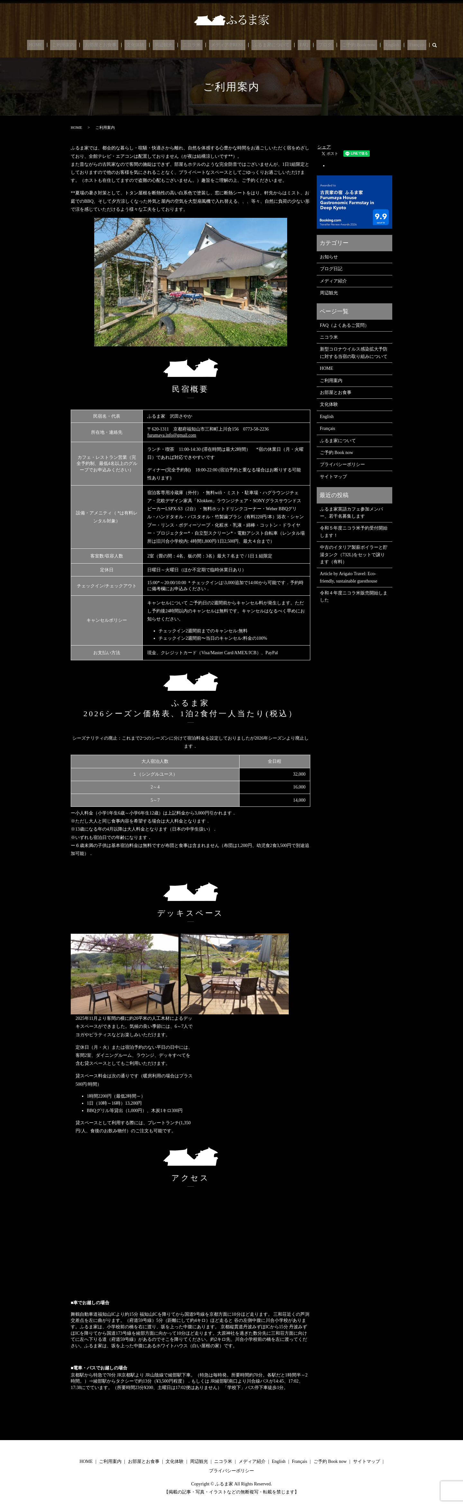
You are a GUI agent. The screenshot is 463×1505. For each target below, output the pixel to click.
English (373, 45)
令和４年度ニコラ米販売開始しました (353, 596)
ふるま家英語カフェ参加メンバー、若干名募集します (351, 513)
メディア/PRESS (227, 45)
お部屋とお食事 (116, 45)
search (409, 45)
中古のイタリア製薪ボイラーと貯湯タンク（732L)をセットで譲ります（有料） (353, 554)
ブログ (314, 45)
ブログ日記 (331, 268)
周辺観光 (171, 45)
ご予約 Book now (343, 45)
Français (394, 45)
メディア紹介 (333, 281)
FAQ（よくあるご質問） (344, 325)
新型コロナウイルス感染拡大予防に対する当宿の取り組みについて (353, 353)
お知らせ (329, 256)
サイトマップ (333, 476)
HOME (58, 45)
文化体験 (147, 45)
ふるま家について (268, 45)
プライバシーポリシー (342, 464)
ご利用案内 (82, 45)
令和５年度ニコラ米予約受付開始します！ (353, 532)
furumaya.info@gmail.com (171, 435)
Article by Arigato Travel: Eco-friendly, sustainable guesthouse (348, 577)
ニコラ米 (195, 45)
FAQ (296, 45)
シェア (324, 147)
